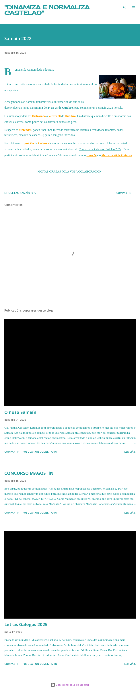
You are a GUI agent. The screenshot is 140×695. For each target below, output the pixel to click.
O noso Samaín (20, 412)
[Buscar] (124, 6)
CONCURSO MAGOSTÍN (29, 473)
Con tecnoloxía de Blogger (70, 684)
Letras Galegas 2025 (26, 624)
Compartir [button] (123, 193)
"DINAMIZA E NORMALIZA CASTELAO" (47, 10)
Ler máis (130, 451)
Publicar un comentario (40, 451)
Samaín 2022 (28, 193)
